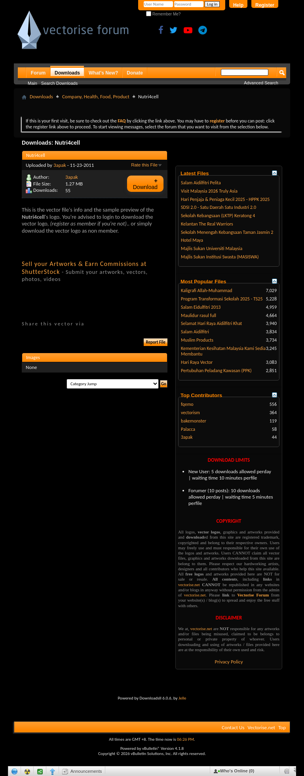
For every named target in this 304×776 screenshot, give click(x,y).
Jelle (182, 698)
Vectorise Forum (253, 595)
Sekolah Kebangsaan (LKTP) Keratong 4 (218, 215)
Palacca (188, 429)
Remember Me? (163, 14)
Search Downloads (59, 83)
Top (282, 727)
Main (32, 83)
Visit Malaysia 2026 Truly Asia (209, 191)
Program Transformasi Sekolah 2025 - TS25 (222, 299)
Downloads (67, 73)
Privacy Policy (229, 662)
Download (145, 183)
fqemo (187, 404)
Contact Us (233, 727)
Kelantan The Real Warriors (207, 224)
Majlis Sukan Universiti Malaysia (211, 248)
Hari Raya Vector (197, 362)
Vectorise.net (261, 727)
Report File (155, 342)
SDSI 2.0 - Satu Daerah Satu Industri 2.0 (218, 207)
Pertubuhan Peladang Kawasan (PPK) (216, 370)
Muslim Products (197, 340)
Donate (135, 73)
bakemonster (193, 421)
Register (264, 5)
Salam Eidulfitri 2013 (200, 307)
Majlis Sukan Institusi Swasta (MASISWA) (220, 257)
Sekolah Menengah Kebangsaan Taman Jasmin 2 (227, 232)
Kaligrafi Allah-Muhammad (206, 290)
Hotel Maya (192, 240)
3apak (59, 165)
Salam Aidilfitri (195, 331)
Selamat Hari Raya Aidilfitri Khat (211, 323)
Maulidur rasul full (198, 315)
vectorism (190, 412)
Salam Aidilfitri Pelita (201, 182)
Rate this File (144, 164)
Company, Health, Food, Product (95, 96)
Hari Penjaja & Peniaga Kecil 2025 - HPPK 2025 (225, 199)
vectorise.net (189, 584)
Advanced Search (261, 82)
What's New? (103, 73)
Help (238, 5)
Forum (38, 73)
